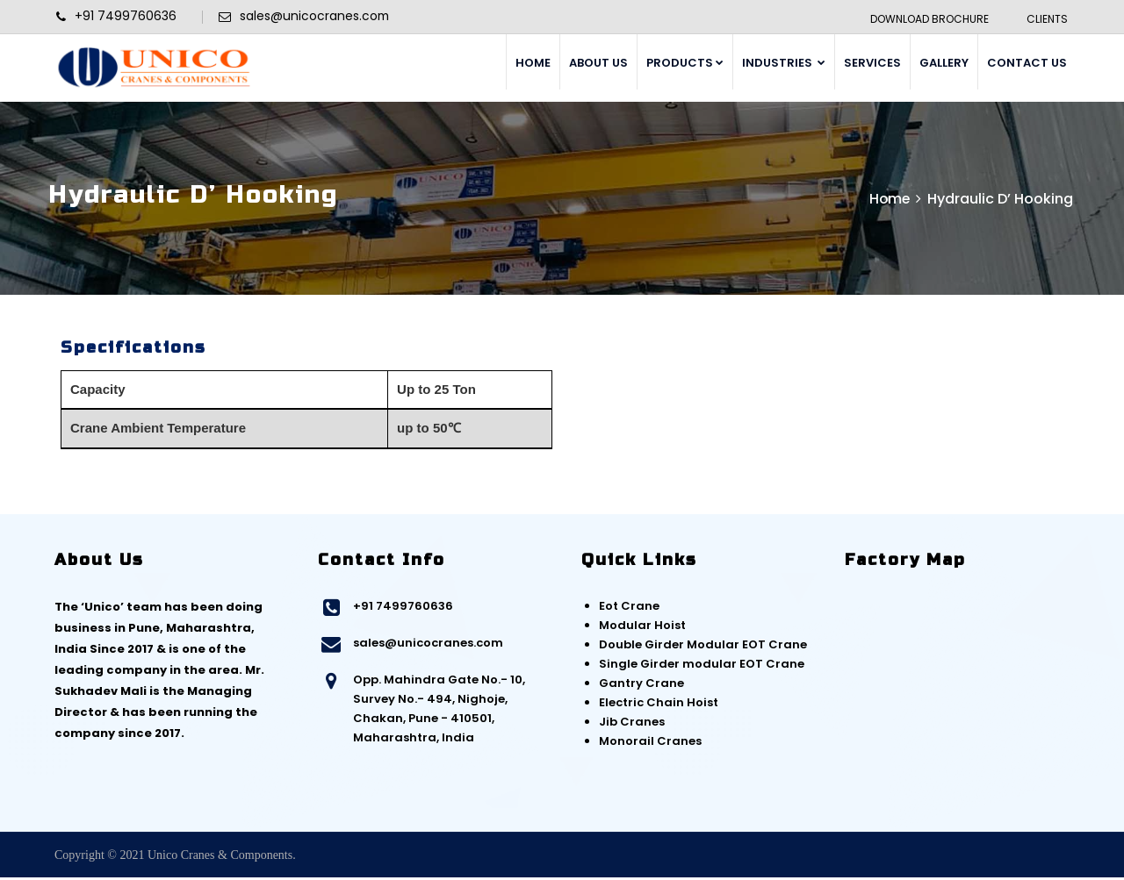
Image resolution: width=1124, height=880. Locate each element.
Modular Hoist (642, 627)
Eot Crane (629, 608)
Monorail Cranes (650, 743)
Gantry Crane (641, 685)
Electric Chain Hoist (658, 705)
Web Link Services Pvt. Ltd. (1006, 857)
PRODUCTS (685, 62)
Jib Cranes (632, 724)
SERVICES (872, 62)
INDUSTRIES (783, 62)
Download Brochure (928, 18)
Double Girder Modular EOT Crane (703, 647)
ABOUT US (598, 62)
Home (889, 201)
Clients (1046, 18)
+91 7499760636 (403, 608)
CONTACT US (1027, 62)
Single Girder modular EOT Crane (701, 666)
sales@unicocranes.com (428, 645)
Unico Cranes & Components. (222, 857)
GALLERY (944, 62)
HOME (533, 62)
